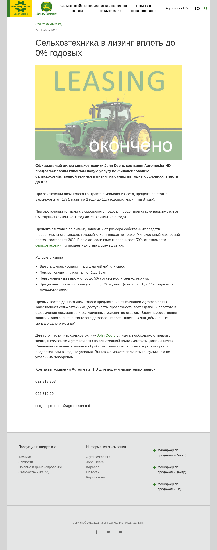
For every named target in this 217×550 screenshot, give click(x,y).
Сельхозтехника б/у (48, 24)
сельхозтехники (48, 245)
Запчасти (25, 462)
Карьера (92, 467)
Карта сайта (95, 477)
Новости (92, 472)
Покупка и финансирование (40, 467)
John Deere (106, 336)
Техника (24, 457)
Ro (197, 8)
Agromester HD (177, 8)
